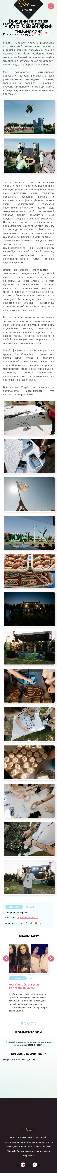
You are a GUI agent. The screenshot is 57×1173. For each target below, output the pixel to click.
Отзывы (22, 34)
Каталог (19, 24)
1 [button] (22, 1023)
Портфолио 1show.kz (27, 917)
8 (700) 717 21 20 (28, 11)
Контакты (10, 34)
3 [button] (28, 1023)
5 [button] (35, 1023)
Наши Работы (35, 24)
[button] (6, 958)
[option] (28, 977)
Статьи (8, 24)
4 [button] (32, 1023)
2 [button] (25, 1023)
